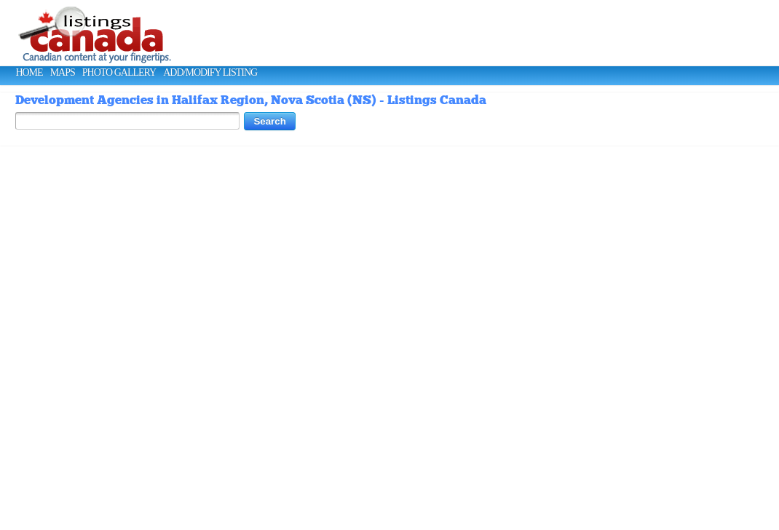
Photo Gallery (119, 72)
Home (28, 72)
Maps (62, 72)
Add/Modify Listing (210, 72)
